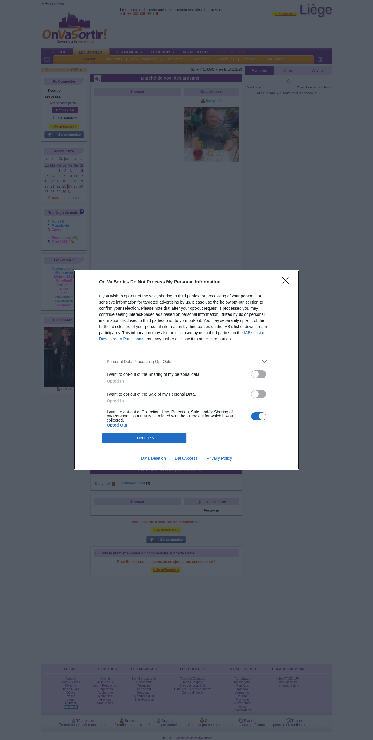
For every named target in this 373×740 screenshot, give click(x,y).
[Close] (287, 282)
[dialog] (186, 370)
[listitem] (186, 361)
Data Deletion (153, 458)
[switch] (258, 374)
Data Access (186, 458)
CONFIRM (144, 438)
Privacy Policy (219, 458)
